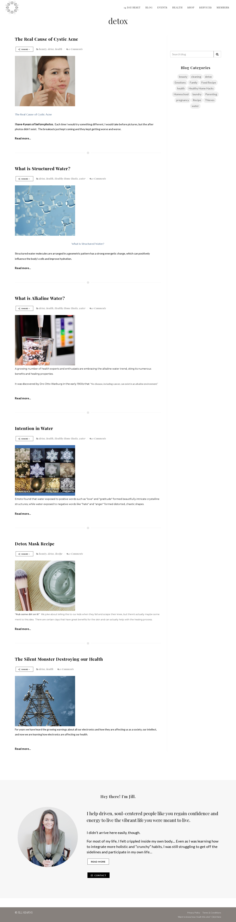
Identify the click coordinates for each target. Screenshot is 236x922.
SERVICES (205, 7)
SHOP (190, 7)
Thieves (209, 100)
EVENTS (162, 7)
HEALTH (177, 7)
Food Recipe (208, 82)
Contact (98, 875)
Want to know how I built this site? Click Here (199, 917)
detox (51, 49)
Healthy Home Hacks (66, 178)
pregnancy (182, 100)
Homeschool (181, 94)
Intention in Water (34, 428)
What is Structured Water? (42, 168)
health (58, 49)
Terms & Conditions (211, 912)
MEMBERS (223, 7)
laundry (197, 94)
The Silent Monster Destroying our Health (59, 659)
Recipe (58, 553)
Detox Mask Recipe (34, 543)
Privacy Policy (193, 912)
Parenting (211, 94)
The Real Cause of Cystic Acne (46, 39)
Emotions (180, 82)
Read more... (23, 138)
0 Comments (74, 49)
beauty (43, 49)
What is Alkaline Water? (40, 298)
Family (193, 82)
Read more (98, 861)
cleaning (196, 76)
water (82, 178)
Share (24, 49)
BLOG (148, 7)
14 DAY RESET (132, 7)
